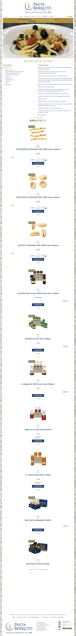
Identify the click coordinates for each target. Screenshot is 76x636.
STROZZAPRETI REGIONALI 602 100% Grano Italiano (38, 149)
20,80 (38, 437)
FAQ (13, 617)
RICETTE (38, 16)
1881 (38, 145)
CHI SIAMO (27, 16)
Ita (4, 16)
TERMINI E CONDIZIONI (57, 617)
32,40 (66, 301)
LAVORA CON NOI (21, 617)
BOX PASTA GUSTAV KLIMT (38, 564)
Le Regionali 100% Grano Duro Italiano (38, 384)
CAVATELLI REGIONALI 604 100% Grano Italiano (38, 245)
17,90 (66, 526)
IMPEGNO (51, 16)
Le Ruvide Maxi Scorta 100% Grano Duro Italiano (38, 293)
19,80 (66, 346)
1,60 (32, 160)
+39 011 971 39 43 (41, 625)
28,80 (66, 392)
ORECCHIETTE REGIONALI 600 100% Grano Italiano (38, 197)
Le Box (38, 290)
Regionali (38, 147)
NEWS (32, 16)
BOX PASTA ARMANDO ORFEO (38, 520)
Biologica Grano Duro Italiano (38, 338)
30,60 (38, 482)
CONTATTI (44, 16)
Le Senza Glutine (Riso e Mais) (38, 475)
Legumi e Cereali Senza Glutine (38, 429)
